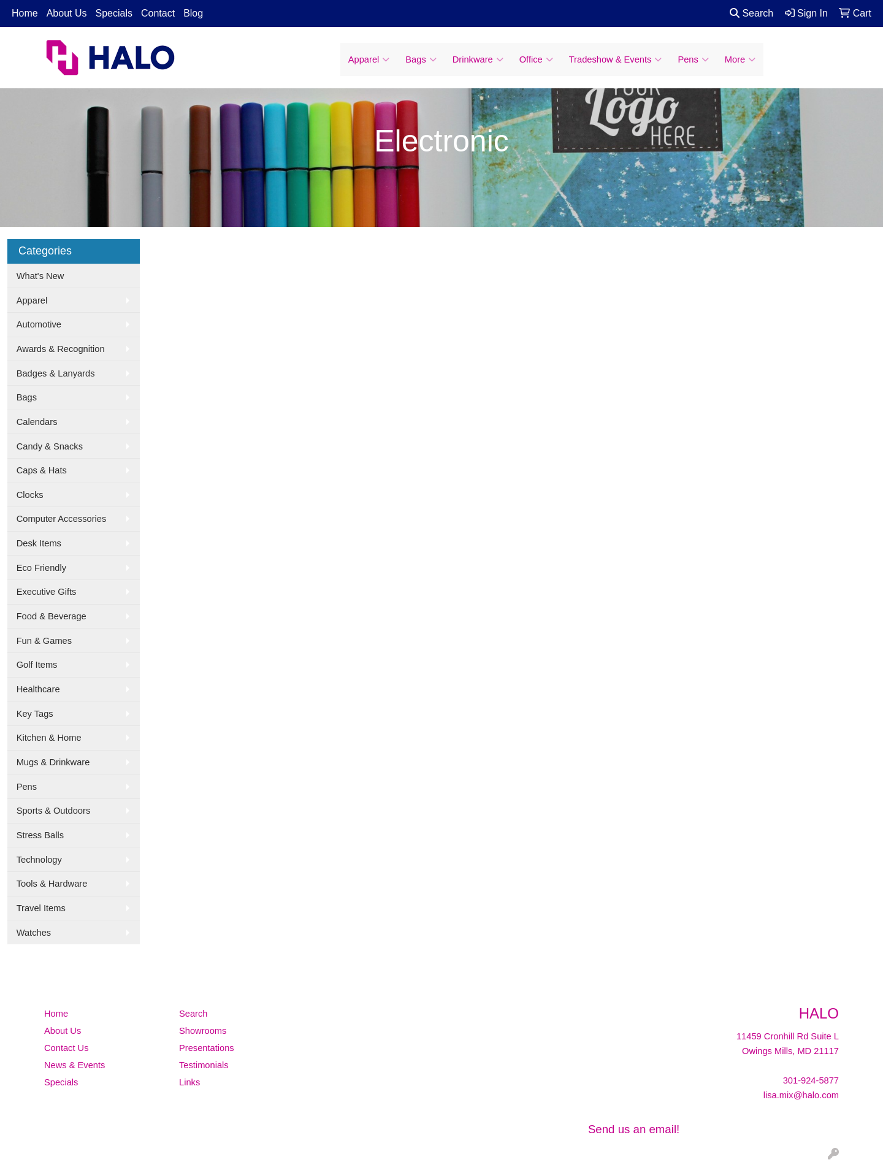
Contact (158, 13)
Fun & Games (44, 641)
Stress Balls (40, 835)
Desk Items (39, 543)
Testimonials (204, 1065)
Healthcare (38, 689)
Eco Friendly (41, 568)
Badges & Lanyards (56, 373)
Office (536, 59)
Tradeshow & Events (615, 59)
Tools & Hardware (52, 884)
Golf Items (37, 665)
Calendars (37, 422)
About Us (67, 13)
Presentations (206, 1048)
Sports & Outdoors (54, 811)
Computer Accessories (62, 519)
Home (25, 13)
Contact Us (66, 1048)
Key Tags (35, 714)
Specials (114, 13)
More (740, 59)
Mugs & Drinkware (53, 762)
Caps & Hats (42, 470)
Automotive (39, 324)
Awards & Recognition (61, 349)
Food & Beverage (51, 616)
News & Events (74, 1065)
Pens (693, 59)
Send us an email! (633, 1129)
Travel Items (41, 908)
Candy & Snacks (50, 446)
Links (189, 1082)
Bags (420, 59)
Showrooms (202, 1031)
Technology (39, 860)
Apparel (369, 59)
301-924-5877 (811, 1080)
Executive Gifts (47, 592)
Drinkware (478, 59)
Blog (193, 13)
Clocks (30, 495)
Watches (34, 933)
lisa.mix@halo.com (801, 1095)
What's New (40, 276)
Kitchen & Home (49, 738)
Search (751, 13)
